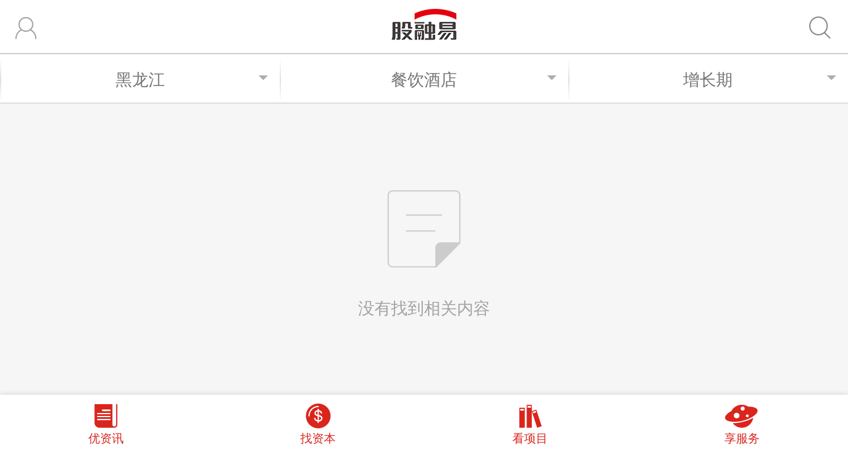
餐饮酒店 (473, 79)
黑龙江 (192, 79)
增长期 (759, 79)
